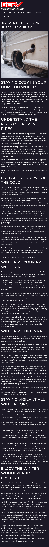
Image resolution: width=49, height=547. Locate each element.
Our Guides (6, 17)
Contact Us (37, 13)
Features (12, 13)
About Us (21, 13)
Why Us (29, 13)
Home (4, 13)
